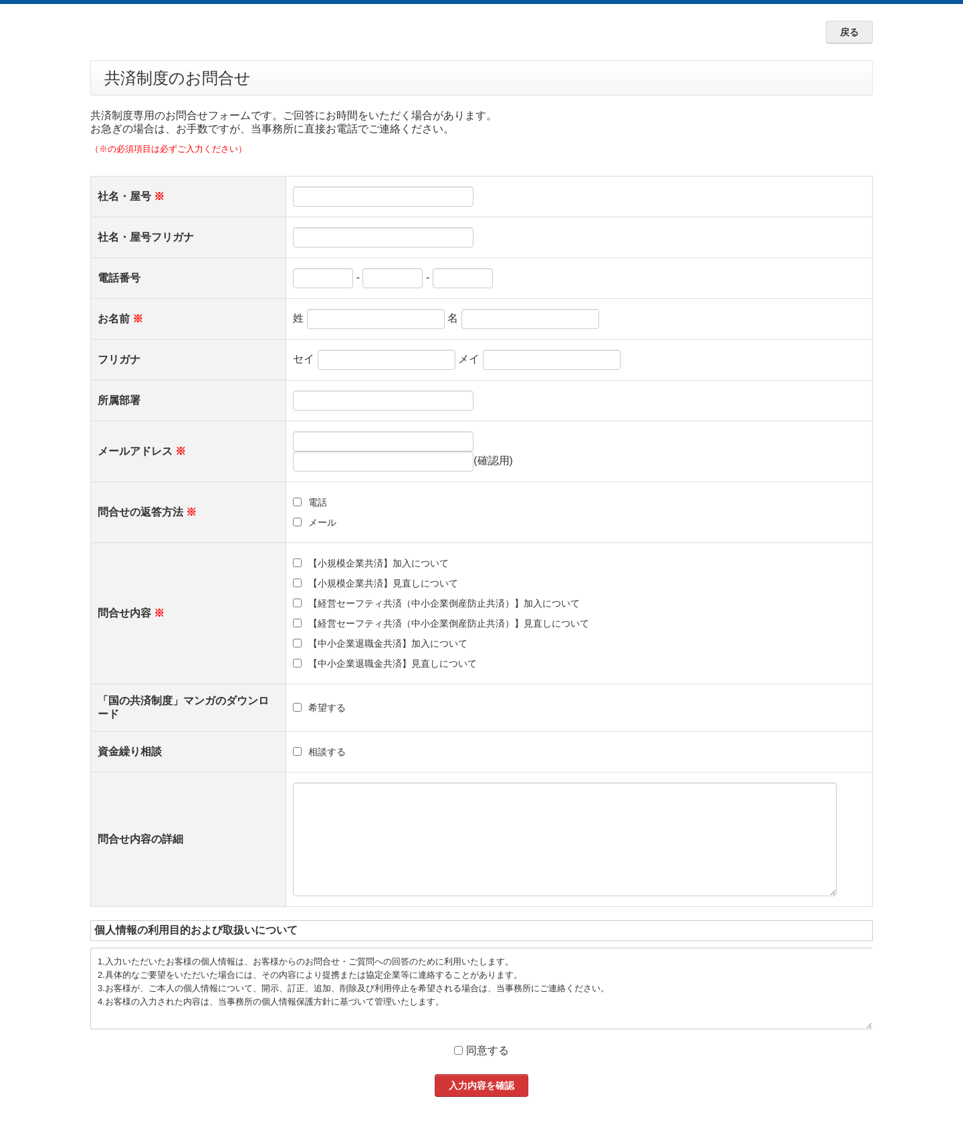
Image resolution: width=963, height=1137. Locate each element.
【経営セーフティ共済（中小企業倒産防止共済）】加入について (444, 603)
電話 (317, 502)
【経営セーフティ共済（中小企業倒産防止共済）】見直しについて (448, 623)
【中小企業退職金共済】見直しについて (392, 663)
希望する (327, 707)
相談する (327, 751)
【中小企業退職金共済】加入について (387, 643)
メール (322, 522)
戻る (849, 32)
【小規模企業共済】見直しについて (383, 583)
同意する (487, 1050)
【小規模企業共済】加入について (378, 563)
